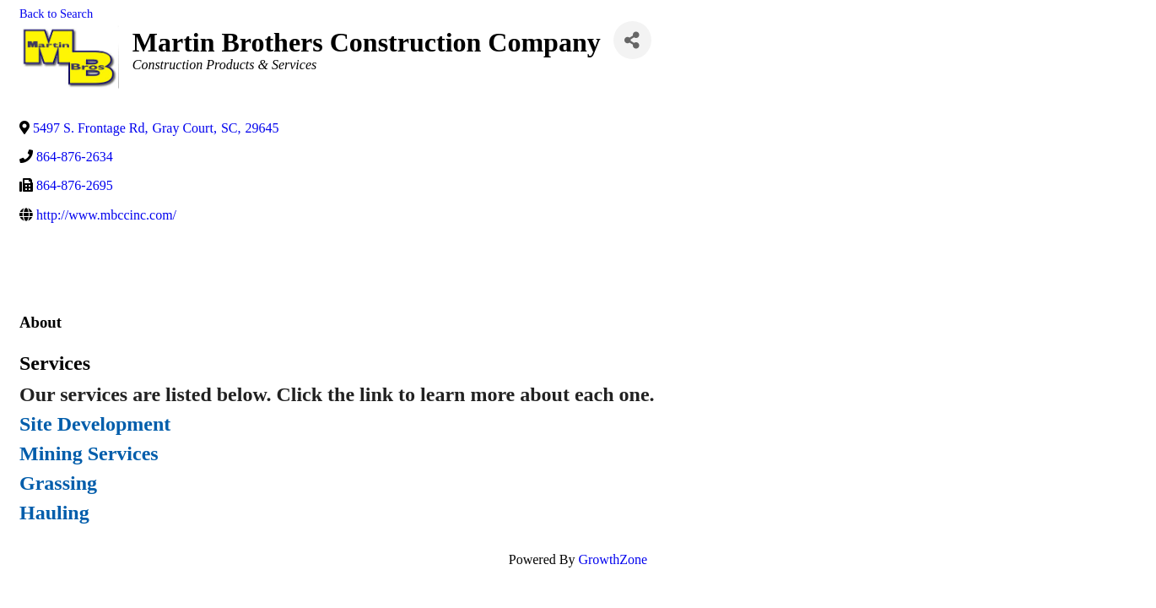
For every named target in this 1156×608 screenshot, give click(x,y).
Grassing (58, 483)
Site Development (94, 424)
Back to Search (56, 13)
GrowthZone (612, 559)
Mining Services (89, 453)
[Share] (632, 40)
